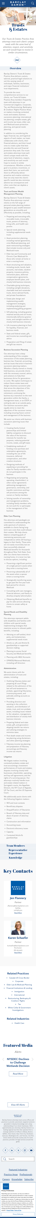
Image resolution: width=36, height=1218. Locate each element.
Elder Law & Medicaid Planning (19, 985)
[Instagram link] (25, 1150)
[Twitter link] (18, 1150)
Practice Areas (11, 1174)
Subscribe (29, 1179)
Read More (18, 913)
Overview (18, 68)
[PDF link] (17, 60)
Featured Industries (18, 1169)
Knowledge (18, 857)
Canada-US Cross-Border (19, 978)
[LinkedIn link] (12, 1150)
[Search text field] (20, 1158)
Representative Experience (18, 851)
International (19, 995)
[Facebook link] (5, 1150)
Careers (6, 1179)
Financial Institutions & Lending (19, 988)
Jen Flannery (18, 898)
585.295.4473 (18, 950)
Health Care (19, 1023)
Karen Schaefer (18, 937)
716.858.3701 (18, 910)
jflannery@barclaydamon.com (18, 906)
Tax (19, 1004)
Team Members (18, 845)
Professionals (26, 1174)
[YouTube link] (31, 1150)
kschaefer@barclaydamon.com (18, 946)
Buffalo (18, 908)
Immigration (19, 991)
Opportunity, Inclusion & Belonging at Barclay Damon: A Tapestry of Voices (18, 1187)
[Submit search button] (4, 1158)
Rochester (18, 948)
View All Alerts (18, 1104)
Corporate (19, 981)
